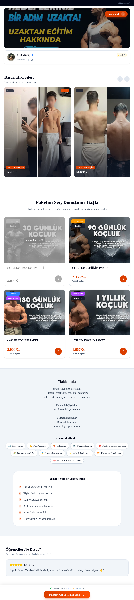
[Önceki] (120, 79)
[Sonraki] (127, 79)
